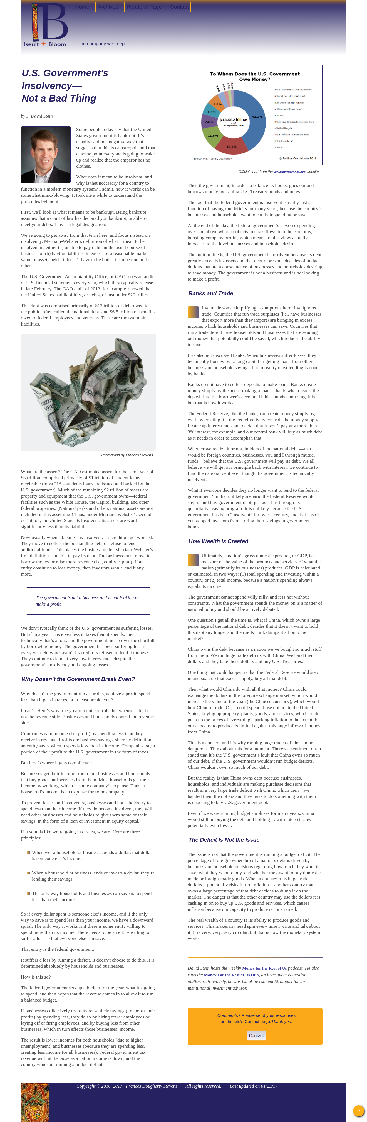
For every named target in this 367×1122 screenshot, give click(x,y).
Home (82, 7)
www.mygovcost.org (290, 171)
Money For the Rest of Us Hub (231, 975)
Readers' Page (144, 7)
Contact (179, 7)
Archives (108, 7)
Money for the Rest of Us (264, 968)
